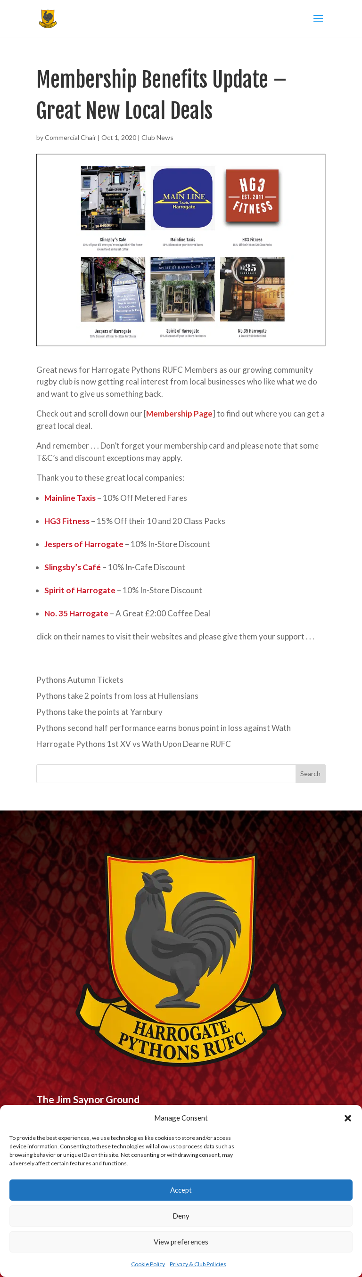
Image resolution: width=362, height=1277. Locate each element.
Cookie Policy (148, 1264)
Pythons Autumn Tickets (79, 680)
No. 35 (56, 613)
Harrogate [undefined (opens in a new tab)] (88, 613)
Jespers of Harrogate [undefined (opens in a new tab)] (83, 544)
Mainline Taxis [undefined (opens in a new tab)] (70, 498)
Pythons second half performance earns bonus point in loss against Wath (163, 728)
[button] (348, 1118)
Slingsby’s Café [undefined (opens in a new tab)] (72, 567)
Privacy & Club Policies (198, 1264)
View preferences (181, 1241)
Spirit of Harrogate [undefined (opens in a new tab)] (79, 590)
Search (310, 773)
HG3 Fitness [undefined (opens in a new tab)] (67, 521)
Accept (181, 1190)
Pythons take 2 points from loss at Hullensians (117, 696)
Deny (181, 1216)
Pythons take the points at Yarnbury (99, 712)
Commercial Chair (70, 137)
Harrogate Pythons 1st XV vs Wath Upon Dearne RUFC (133, 744)
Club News (157, 137)
